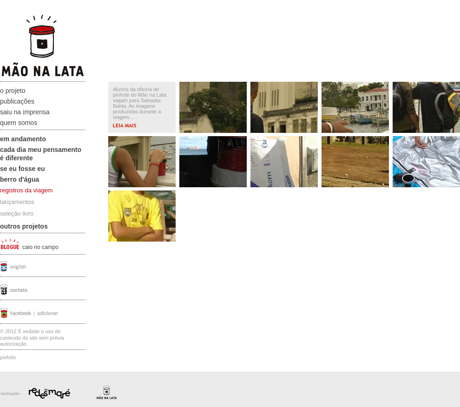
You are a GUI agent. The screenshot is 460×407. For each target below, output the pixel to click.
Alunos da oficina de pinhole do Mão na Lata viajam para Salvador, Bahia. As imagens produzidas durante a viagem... (139, 106)
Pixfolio (8, 357)
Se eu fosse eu (22, 168)
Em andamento (23, 139)
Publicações (17, 101)
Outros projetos (24, 226)
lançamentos (17, 201)
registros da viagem (26, 190)
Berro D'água (19, 179)
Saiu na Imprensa (25, 112)
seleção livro (16, 213)
